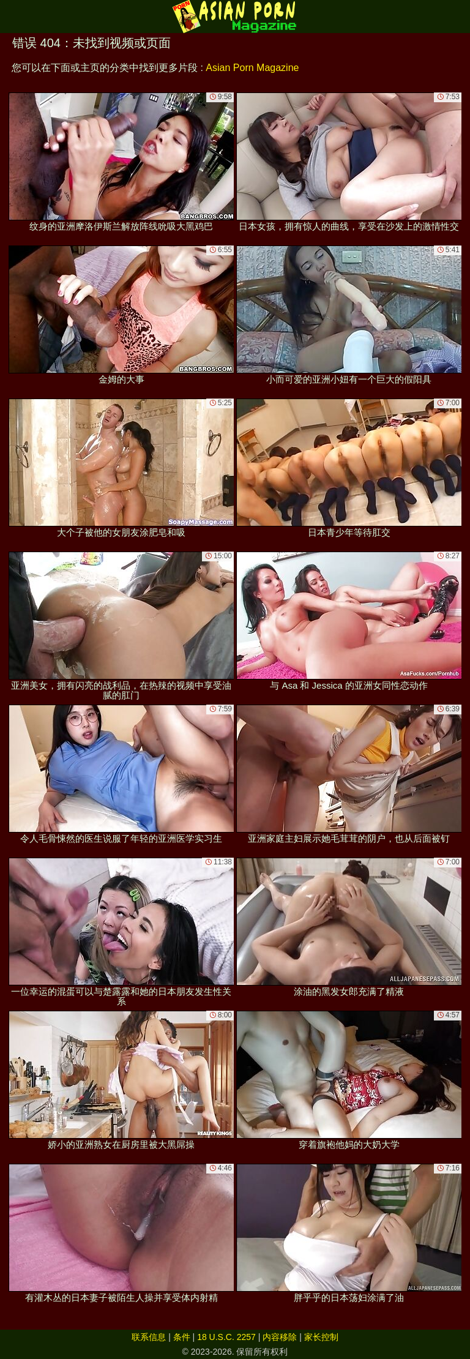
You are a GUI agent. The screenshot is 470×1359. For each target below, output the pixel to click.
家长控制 (321, 1337)
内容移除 (280, 1337)
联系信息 (149, 1337)
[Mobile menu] (11, 16)
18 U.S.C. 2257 (226, 1337)
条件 (181, 1337)
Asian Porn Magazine (252, 67)
